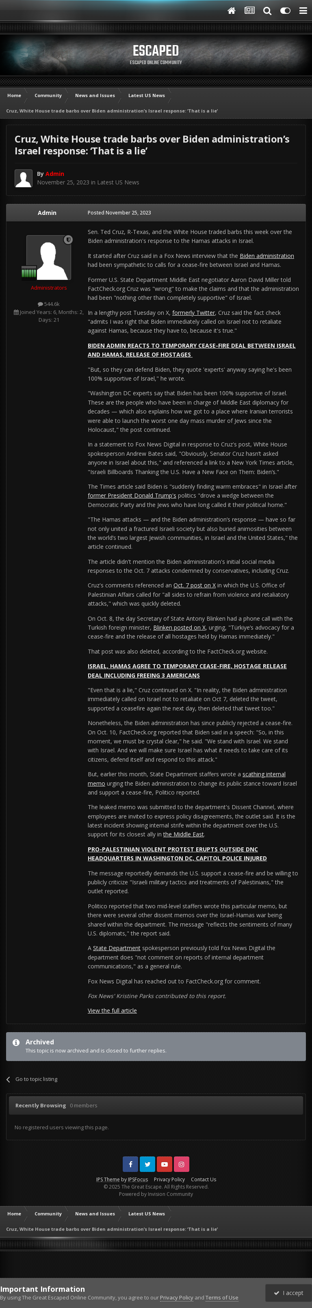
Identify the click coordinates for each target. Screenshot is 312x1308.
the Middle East (183, 834)
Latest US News (118, 182)
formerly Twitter (193, 312)
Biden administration (267, 256)
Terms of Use (222, 1297)
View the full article (112, 1010)
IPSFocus (138, 1179)
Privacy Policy (169, 1179)
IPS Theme (108, 1179)
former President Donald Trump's (132, 495)
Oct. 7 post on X (194, 585)
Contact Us (203, 1179)
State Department (117, 948)
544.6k (49, 304)
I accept (288, 1293)
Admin (47, 213)
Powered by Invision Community (156, 1194)
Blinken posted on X (179, 627)
